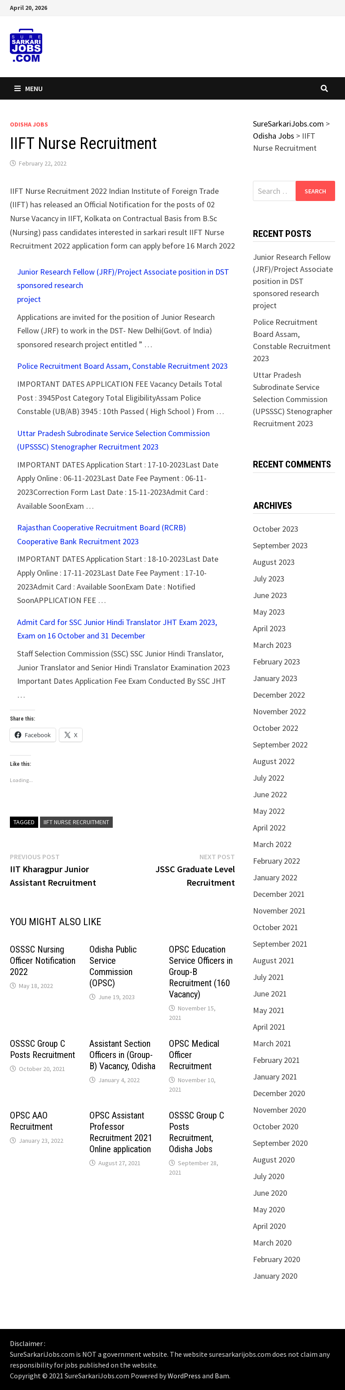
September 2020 (280, 1143)
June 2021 (270, 993)
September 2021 (280, 944)
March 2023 (272, 645)
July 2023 (268, 578)
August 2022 (274, 761)
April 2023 (269, 628)
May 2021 (269, 1010)
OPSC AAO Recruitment (31, 1121)
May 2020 (269, 1209)
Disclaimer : (27, 1343)
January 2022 (275, 877)
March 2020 (272, 1242)
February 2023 (276, 661)
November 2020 (279, 1110)
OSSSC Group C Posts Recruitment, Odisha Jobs (196, 1132)
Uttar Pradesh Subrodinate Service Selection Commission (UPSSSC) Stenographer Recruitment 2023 (292, 399)
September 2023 (280, 545)
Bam (222, 1375)
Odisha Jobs (29, 124)
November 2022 (279, 711)
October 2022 (275, 728)
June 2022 (270, 794)
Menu (28, 88)
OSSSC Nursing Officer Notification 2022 (42, 960)
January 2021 (275, 1076)
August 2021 (274, 960)
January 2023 (275, 678)
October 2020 (275, 1126)
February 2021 (276, 1060)
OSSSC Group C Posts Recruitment (42, 1049)
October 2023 (275, 529)
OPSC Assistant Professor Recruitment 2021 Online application (120, 1132)
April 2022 (269, 827)
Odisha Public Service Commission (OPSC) (113, 966)
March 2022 (272, 844)
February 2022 (276, 861)
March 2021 (272, 1043)
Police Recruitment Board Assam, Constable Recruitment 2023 (122, 366)
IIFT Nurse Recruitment (76, 822)
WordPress (184, 1375)
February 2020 (276, 1259)
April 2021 (269, 1027)
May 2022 (269, 811)
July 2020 (268, 1176)
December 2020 (279, 1093)
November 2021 (279, 910)
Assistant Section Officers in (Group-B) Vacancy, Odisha (122, 1054)
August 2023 (274, 562)
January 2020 (275, 1276)
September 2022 (280, 744)
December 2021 (279, 894)
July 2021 (268, 977)
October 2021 (275, 927)
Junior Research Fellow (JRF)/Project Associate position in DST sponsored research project (293, 281)
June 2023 (270, 595)
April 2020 (269, 1226)
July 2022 (268, 778)
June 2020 (270, 1193)
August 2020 (274, 1159)
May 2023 (269, 612)
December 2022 (279, 695)
